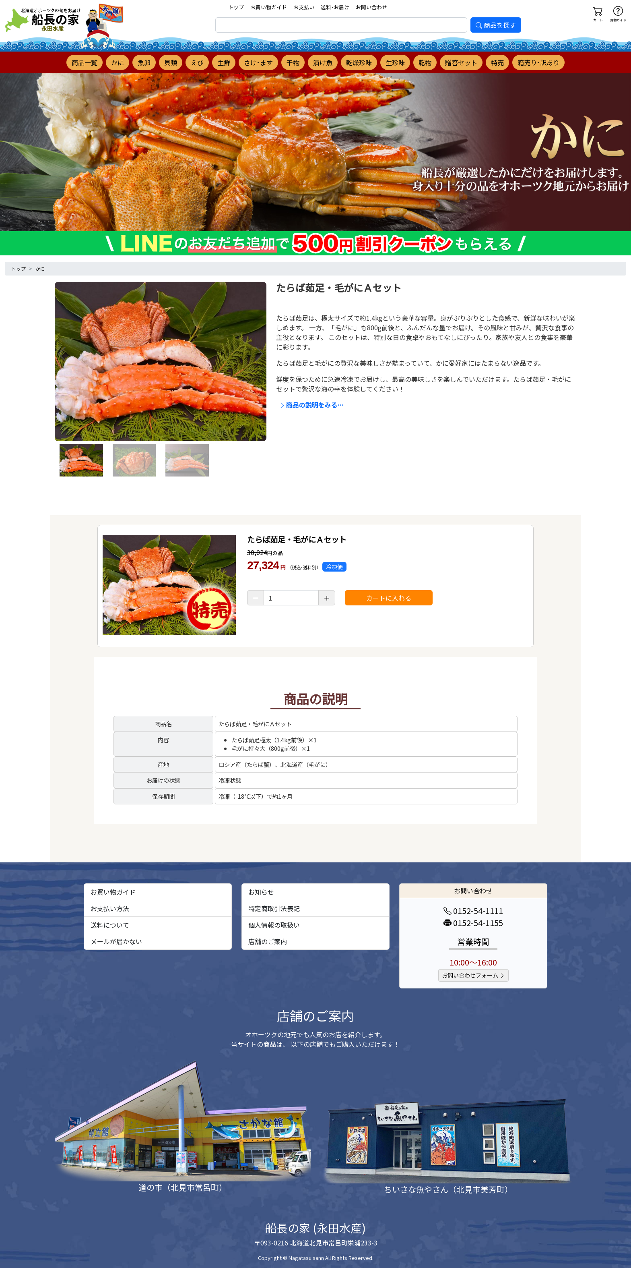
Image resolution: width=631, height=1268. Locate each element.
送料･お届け (335, 7)
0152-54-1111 (473, 910)
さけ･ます (258, 62)
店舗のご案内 (267, 941)
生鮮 (223, 62)
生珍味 (395, 62)
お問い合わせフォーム (473, 975)
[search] (341, 25)
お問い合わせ (371, 7)
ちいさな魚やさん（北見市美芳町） (448, 1189)
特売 (497, 62)
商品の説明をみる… (311, 405)
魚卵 (144, 62)
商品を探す (496, 25)
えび (197, 62)
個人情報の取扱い (274, 925)
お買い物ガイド (268, 7)
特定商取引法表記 (274, 908)
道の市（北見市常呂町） (182, 1187)
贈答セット (461, 62)
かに (117, 62)
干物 (293, 62)
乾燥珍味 (359, 62)
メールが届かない (116, 941)
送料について (110, 925)
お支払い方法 (110, 908)
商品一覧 (84, 62)
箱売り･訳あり (538, 62)
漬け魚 (322, 62)
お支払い (303, 7)
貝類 (170, 62)
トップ (236, 7)
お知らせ (261, 892)
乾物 (425, 62)
